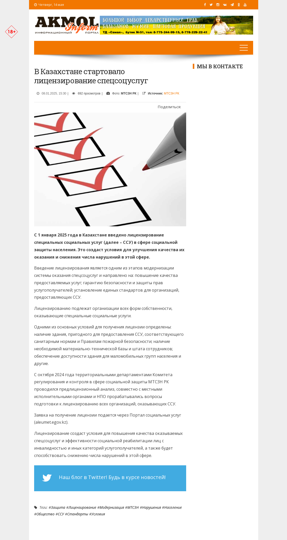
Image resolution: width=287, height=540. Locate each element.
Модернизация (112, 507)
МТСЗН (133, 507)
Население (173, 507)
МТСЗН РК (171, 93)
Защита (58, 507)
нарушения (151, 507)
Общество (45, 514)
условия (98, 514)
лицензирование (82, 507)
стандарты (77, 514)
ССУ (61, 514)
